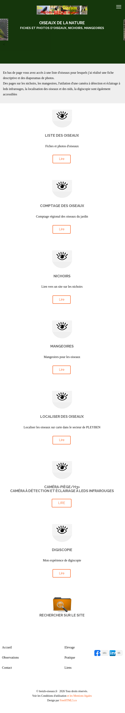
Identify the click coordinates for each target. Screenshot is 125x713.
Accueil (7, 647)
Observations (10, 657)
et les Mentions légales (79, 695)
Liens (68, 667)
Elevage (69, 647)
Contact (7, 667)
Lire (61, 159)
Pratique (69, 657)
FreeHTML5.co (68, 700)
